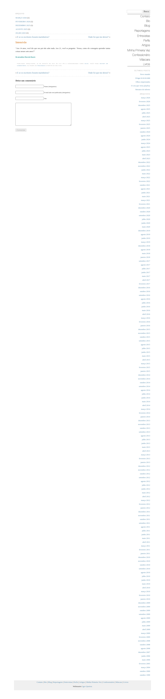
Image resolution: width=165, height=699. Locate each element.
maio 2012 (146, 493)
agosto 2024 (145, 136)
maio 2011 (146, 538)
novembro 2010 (144, 561)
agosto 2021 (145, 189)
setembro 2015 (144, 341)
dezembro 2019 (144, 230)
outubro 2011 (145, 519)
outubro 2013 (145, 428)
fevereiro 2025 (144, 124)
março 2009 (145, 633)
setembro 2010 (144, 569)
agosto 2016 (145, 299)
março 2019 (145, 242)
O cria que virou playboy (140, 86)
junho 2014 (146, 398)
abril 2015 (146, 360)
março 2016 (145, 318)
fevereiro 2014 (144, 413)
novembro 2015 (144, 333)
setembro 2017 (144, 261)
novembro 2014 (144, 379)
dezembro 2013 (144, 420)
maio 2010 (146, 584)
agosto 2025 (145, 109)
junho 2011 (146, 534)
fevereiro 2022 (144, 181)
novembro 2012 (144, 470)
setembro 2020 (144, 215)
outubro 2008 (145, 644)
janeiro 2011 (145, 553)
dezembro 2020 (144, 208)
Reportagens (58, 682)
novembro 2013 (144, 424)
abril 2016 (146, 314)
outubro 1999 (145, 675)
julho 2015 (146, 348)
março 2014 (145, 409)
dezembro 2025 (144, 105)
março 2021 (145, 200)
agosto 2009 (145, 618)
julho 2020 (146, 219)
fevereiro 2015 (144, 367)
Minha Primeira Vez (93, 682)
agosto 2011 (145, 527)
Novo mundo (145, 74)
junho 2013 (146, 443)
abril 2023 (146, 158)
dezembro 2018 (144, 246)
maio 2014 (146, 401)
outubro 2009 (145, 610)
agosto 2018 (145, 249)
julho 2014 (146, 394)
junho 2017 (146, 272)
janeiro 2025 (145, 128)
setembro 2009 (144, 614)
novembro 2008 (144, 641)
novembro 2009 (144, 607)
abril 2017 (146, 280)
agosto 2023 (145, 147)
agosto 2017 (145, 265)
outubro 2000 (145, 671)
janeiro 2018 (145, 257)
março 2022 (145, 177)
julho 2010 (146, 576)
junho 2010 (146, 580)
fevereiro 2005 (144, 663)
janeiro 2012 (145, 508)
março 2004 (145, 667)
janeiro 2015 (145, 371)
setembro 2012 (144, 477)
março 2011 (145, 546)
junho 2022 (146, 170)
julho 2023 (146, 151)
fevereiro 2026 (144, 101)
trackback (41, 65)
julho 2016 (146, 303)
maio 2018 (146, 253)
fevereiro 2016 (144, 322)
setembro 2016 (144, 295)
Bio (45, 682)
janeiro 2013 (145, 462)
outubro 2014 (145, 382)
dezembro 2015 (144, 329)
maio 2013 (146, 447)
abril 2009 (146, 629)
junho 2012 (146, 489)
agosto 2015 (145, 344)
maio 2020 (146, 227)
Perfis (76, 682)
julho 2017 (146, 268)
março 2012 (145, 500)
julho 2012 (146, 485)
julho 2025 (146, 113)
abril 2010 (146, 588)
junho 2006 (146, 656)
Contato (40, 682)
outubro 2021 (145, 185)
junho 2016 (146, 306)
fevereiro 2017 (144, 284)
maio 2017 (146, 276)
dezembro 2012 (144, 466)
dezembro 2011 (144, 512)
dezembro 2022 (144, 162)
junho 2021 (146, 193)
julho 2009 (146, 622)
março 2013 (145, 455)
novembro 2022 (144, 166)
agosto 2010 (145, 572)
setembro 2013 (144, 432)
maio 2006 (146, 660)
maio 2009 (146, 625)
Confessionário (108, 682)
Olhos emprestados (143, 82)
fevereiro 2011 (144, 550)
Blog (86, 63)
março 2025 (145, 120)
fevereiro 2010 (144, 595)
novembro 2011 (144, 515)
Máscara (119, 682)
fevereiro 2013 (144, 458)
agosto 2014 (145, 390)
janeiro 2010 (145, 599)
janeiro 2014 (145, 417)
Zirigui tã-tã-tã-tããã (142, 78)
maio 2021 (146, 196)
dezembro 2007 (144, 652)
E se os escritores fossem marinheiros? (33, 37)
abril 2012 (146, 496)
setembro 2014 (144, 386)
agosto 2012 (145, 481)
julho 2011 (146, 531)
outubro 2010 (145, 565)
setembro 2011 (144, 523)
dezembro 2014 (144, 375)
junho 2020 (146, 223)
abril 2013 (146, 451)
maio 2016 (146, 310)
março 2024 (145, 143)
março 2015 (145, 363)
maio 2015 (146, 356)
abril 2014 (146, 405)
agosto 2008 (145, 648)
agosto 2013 (145, 436)
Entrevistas (68, 682)
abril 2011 (146, 542)
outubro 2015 (145, 337)
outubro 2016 (145, 291)
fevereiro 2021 (144, 204)
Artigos (82, 682)
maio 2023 (146, 155)
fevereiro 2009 (144, 637)
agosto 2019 (145, 234)
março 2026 (145, 98)
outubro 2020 (145, 212)
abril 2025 (146, 117)
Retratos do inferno (142, 89)
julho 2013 (146, 439)
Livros (125, 682)
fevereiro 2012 (144, 504)
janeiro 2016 (145, 325)
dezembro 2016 (144, 287)
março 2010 (145, 591)
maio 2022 (146, 174)
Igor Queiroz (87, 686)
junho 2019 (146, 238)
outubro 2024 (145, 132)
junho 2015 (146, 352)
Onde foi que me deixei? (98, 37)
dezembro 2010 (144, 557)
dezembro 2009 (144, 603)
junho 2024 (146, 139)
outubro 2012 (145, 474)
